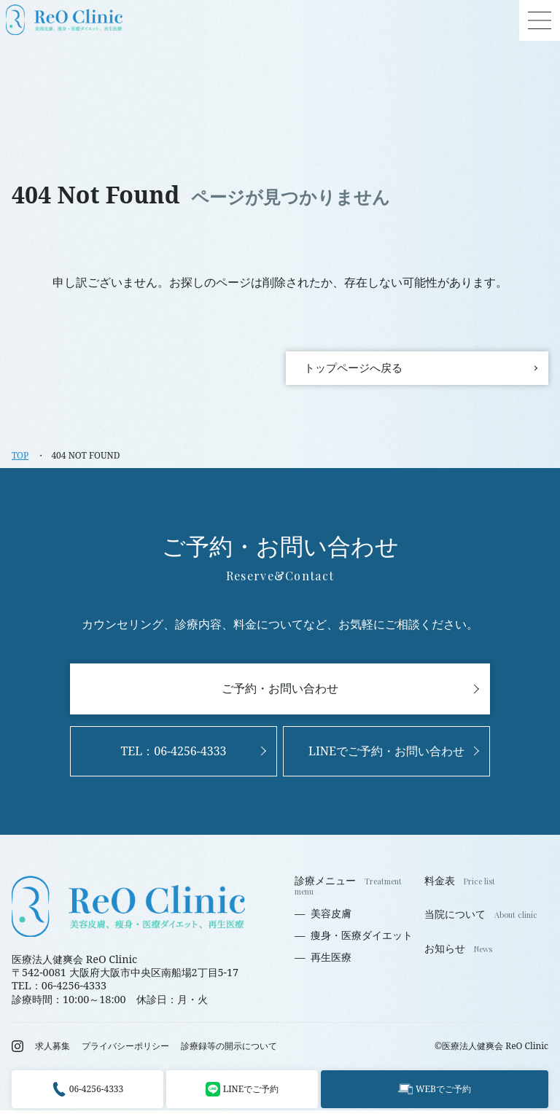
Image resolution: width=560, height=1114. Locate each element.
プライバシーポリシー (125, 1049)
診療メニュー (325, 885)
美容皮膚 (331, 917)
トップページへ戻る (361, 370)
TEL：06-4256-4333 (173, 755)
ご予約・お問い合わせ (280, 693)
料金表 (439, 884)
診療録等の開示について (229, 1049)
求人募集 (52, 1049)
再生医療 (331, 962)
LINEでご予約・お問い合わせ (386, 755)
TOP (20, 459)
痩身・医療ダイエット (362, 939)
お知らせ (444, 952)
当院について (455, 918)
